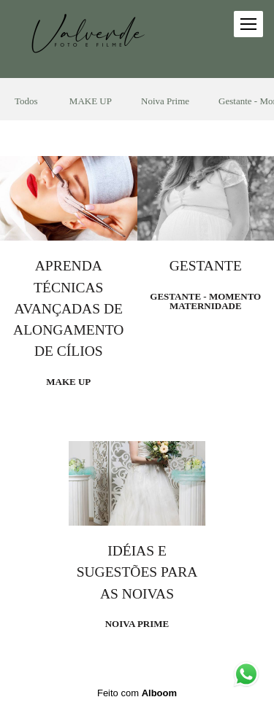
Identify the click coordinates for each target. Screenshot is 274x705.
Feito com (137, 693)
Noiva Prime (165, 101)
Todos (26, 101)
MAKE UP (90, 101)
